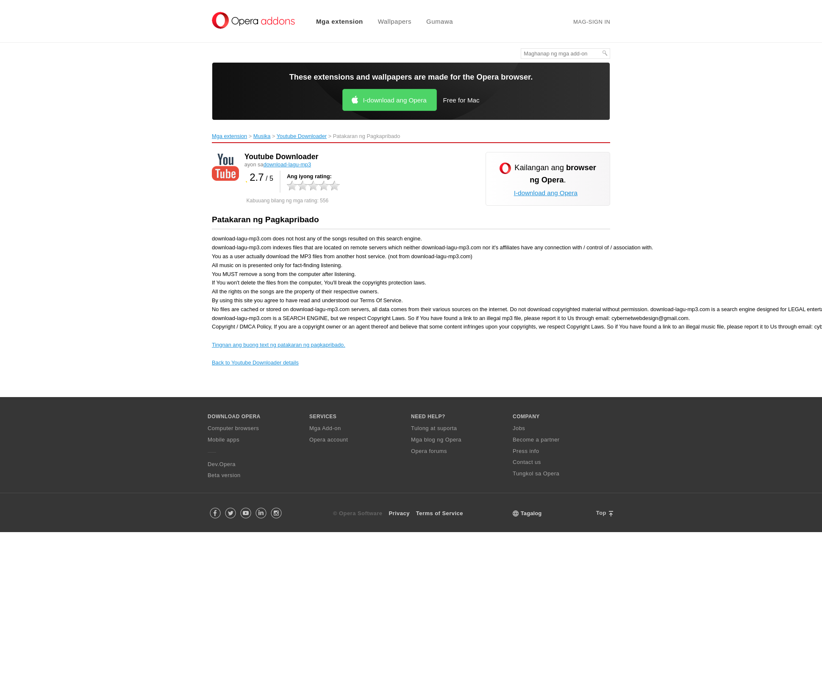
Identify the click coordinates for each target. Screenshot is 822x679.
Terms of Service (439, 513)
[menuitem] (334, 21)
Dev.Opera (222, 464)
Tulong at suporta (434, 428)
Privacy (399, 513)
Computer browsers (233, 428)
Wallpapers (394, 21)
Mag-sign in (591, 22)
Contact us (527, 462)
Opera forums (429, 451)
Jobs (519, 428)
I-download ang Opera (394, 100)
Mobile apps (223, 439)
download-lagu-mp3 (287, 164)
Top (601, 513)
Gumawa (439, 21)
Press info (526, 451)
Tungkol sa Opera (536, 473)
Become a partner (536, 439)
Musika (262, 136)
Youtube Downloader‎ (302, 136)
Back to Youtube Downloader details (255, 362)
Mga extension (339, 21)
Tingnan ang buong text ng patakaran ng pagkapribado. (278, 345)
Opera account (328, 439)
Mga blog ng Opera (436, 439)
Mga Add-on (325, 428)
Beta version (224, 475)
